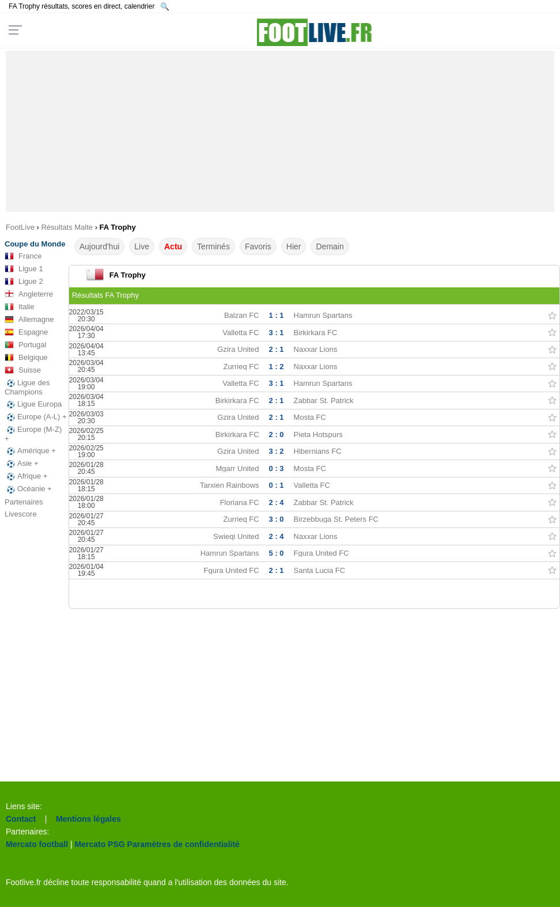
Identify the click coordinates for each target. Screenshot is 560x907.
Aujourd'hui (100, 246)
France (23, 256)
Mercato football (37, 844)
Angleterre (29, 294)
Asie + (22, 463)
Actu (173, 246)
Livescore (21, 514)
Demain (329, 246)
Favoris (258, 246)
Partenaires (24, 502)
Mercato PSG (100, 844)
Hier (293, 246)
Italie (19, 307)
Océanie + (28, 489)
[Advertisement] (280, 131)
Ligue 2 (24, 281)
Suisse (23, 370)
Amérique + (30, 451)
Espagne (26, 332)
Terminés (213, 246)
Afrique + (26, 476)
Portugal (25, 345)
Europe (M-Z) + (33, 434)
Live (141, 246)
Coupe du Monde (35, 244)
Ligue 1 (24, 269)
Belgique (26, 357)
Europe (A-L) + (36, 417)
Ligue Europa (33, 404)
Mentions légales (88, 818)
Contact (21, 818)
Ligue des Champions (27, 387)
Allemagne (29, 319)
